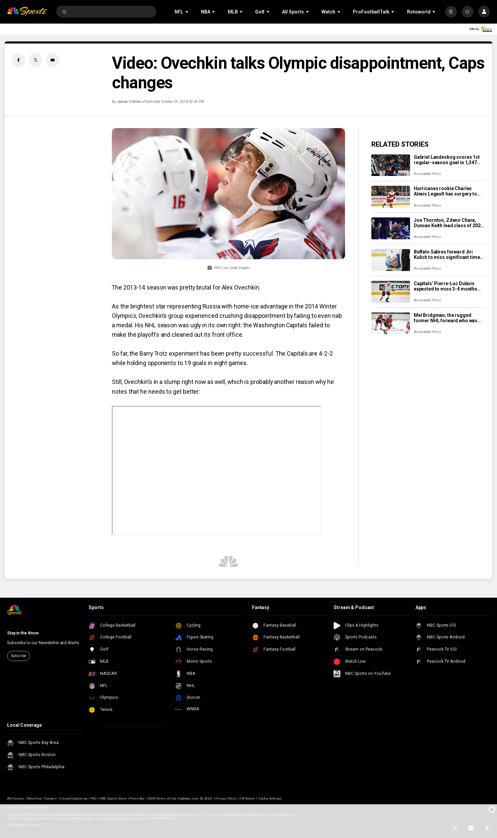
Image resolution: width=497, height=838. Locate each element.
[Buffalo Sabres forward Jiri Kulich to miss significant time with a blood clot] (390, 260)
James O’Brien (129, 101)
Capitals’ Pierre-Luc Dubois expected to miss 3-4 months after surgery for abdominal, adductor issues (445, 286)
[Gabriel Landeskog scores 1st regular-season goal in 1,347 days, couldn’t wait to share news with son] (390, 165)
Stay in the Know (22, 633)
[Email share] (52, 60)
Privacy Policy (226, 798)
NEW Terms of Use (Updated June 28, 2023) (180, 798)
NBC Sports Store (113, 798)
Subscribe (18, 656)
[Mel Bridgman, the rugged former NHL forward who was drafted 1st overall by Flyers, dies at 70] (390, 323)
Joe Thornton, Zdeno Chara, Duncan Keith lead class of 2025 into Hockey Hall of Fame (448, 222)
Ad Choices (15, 798)
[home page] (27, 11)
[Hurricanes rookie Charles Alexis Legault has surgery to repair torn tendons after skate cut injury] (390, 197)
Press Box (137, 798)
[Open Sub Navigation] (187, 11)
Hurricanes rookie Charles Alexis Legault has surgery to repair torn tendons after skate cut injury (447, 191)
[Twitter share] (35, 60)
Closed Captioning (73, 798)
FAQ (93, 798)
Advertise (34, 798)
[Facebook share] (18, 60)
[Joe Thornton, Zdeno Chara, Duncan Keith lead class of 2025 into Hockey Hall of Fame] (390, 228)
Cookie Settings (270, 798)
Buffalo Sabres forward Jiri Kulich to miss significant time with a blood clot (447, 254)
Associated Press (427, 174)
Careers (51, 798)
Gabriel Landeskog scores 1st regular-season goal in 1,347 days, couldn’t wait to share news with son (447, 159)
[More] (451, 12)
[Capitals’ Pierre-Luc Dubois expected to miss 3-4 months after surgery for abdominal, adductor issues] (390, 292)
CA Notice (247, 798)
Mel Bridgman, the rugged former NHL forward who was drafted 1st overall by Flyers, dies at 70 (445, 317)
